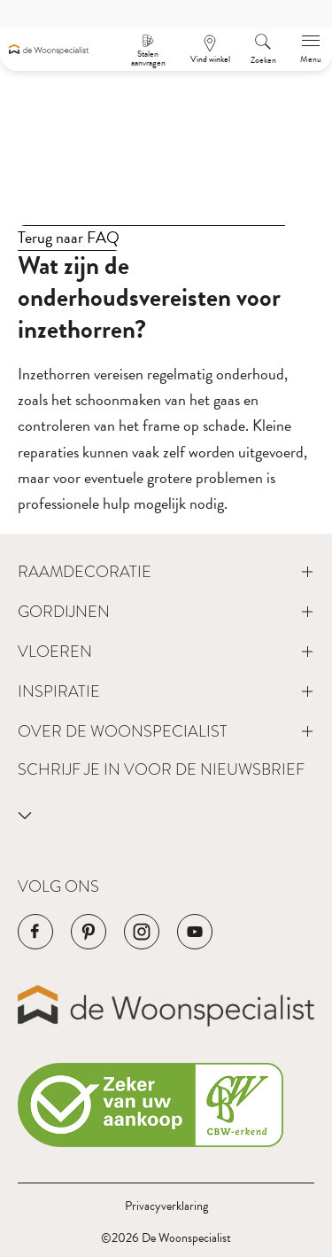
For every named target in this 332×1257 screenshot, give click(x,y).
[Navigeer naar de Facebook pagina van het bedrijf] (35, 931)
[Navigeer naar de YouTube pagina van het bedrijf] (194, 931)
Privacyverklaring (166, 1206)
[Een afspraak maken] (209, 49)
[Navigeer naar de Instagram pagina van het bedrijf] (141, 931)
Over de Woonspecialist (123, 731)
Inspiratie (59, 691)
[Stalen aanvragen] (147, 49)
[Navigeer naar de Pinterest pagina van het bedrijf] (88, 931)
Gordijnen (64, 611)
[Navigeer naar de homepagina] (49, 49)
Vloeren (55, 651)
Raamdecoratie (84, 571)
